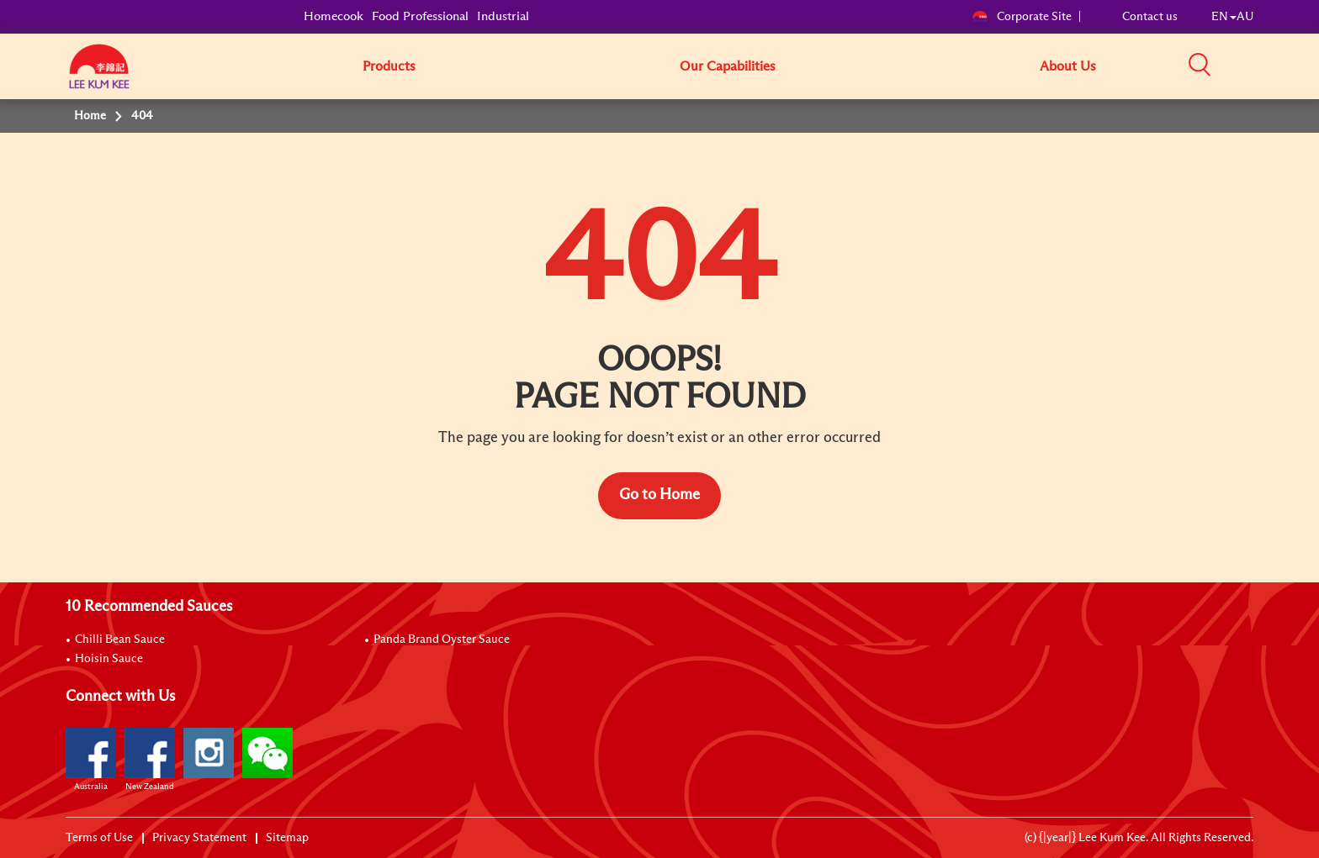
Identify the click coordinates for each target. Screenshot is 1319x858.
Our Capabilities (728, 66)
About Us (1068, 66)
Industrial (503, 16)
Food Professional (420, 16)
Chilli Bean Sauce (120, 639)
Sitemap (287, 838)
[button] (1259, 65)
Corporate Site (1022, 16)
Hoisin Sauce (109, 659)
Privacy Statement (199, 838)
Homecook (333, 16)
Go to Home (659, 495)
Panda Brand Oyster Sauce (441, 639)
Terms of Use (99, 838)
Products (389, 66)
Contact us (1150, 17)
